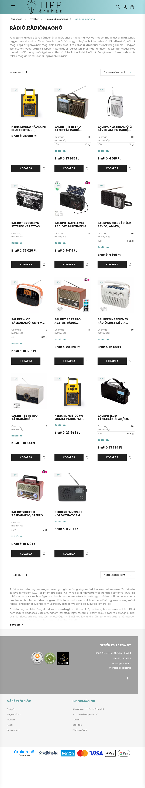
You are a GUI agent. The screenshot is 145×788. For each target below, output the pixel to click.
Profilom (11, 719)
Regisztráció (13, 714)
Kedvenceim (13, 730)
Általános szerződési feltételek (88, 709)
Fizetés (76, 719)
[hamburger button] (13, 7)
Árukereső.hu (24, 755)
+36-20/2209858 (121, 658)
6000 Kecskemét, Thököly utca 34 (113, 653)
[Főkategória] (16, 19)
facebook (127, 678)
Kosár (10, 725)
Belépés (11, 709)
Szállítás (77, 725)
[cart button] (131, 7)
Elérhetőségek (79, 730)
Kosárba (26, 168)
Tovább (15, 624)
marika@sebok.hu (121, 663)
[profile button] (124, 7)
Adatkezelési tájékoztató (85, 714)
